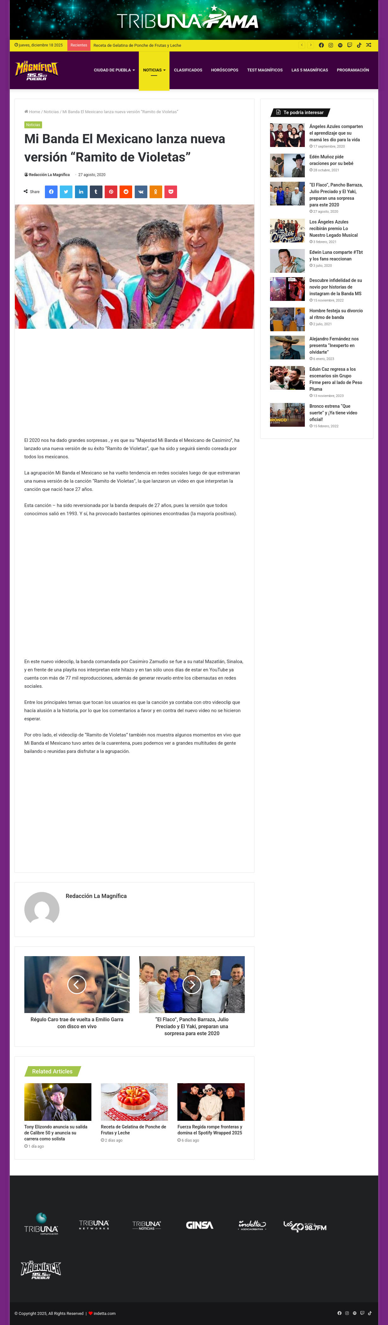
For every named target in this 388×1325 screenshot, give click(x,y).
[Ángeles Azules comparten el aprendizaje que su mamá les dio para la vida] (287, 135)
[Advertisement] (134, 382)
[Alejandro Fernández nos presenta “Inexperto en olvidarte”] (287, 347)
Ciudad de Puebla (112, 70)
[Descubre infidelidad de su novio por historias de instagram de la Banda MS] (287, 289)
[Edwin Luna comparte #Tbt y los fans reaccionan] (287, 261)
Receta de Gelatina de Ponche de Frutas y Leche (137, 45)
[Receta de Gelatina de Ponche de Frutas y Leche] (134, 1102)
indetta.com (105, 1313)
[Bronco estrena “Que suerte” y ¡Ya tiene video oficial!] (287, 415)
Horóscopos (224, 70)
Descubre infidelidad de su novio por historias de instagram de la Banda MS (336, 287)
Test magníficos (265, 70)
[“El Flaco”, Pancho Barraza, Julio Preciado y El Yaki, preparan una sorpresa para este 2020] (287, 193)
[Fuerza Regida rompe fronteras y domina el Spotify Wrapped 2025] (210, 1102)
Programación (353, 70)
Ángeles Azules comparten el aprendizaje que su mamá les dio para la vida (336, 133)
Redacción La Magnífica (49, 175)
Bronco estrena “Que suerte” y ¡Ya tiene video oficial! (333, 413)
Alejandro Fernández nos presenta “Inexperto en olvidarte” (334, 345)
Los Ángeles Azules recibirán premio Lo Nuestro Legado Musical (334, 228)
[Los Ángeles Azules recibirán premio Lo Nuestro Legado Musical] (287, 230)
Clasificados (188, 70)
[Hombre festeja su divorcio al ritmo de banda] (287, 319)
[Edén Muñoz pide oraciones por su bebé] (287, 165)
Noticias (152, 70)
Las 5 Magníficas (310, 70)
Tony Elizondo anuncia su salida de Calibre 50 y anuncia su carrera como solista (56, 1132)
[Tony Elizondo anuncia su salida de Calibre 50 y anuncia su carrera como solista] (57, 1102)
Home (32, 111)
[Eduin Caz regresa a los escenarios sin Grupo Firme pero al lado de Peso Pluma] (287, 378)
